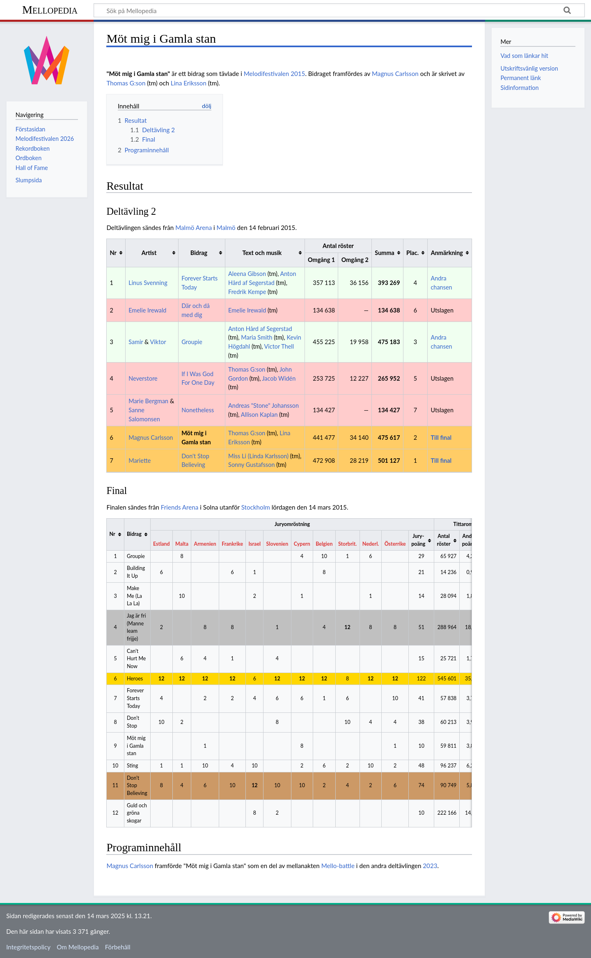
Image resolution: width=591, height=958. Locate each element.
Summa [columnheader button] (384, 252)
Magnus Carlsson (395, 73)
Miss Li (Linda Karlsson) (258, 456)
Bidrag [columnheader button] (198, 252)
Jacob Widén (279, 378)
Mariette (139, 460)
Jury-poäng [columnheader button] (418, 540)
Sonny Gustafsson (251, 464)
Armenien (205, 544)
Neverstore (143, 378)
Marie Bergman (148, 400)
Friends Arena (180, 507)
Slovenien (277, 544)
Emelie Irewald (147, 310)
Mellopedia (50, 9)
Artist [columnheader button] (149, 252)
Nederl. (370, 544)
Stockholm (255, 507)
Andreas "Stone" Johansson (263, 405)
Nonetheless (197, 410)
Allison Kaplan (259, 414)
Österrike (395, 544)
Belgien (324, 544)
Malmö (226, 227)
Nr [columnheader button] (113, 252)
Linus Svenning (147, 282)
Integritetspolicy (28, 947)
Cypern (302, 544)
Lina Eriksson (188, 83)
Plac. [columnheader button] (412, 252)
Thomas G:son (125, 83)
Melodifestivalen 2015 (274, 73)
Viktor (158, 341)
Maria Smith (256, 337)
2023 (430, 865)
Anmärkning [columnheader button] (447, 252)
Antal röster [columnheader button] (444, 540)
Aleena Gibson (247, 273)
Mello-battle (338, 865)
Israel (255, 544)
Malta (181, 544)
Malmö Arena (193, 227)
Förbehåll (118, 947)
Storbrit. (347, 544)
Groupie (191, 341)
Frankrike (232, 544)
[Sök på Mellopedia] (339, 10)
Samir (135, 341)
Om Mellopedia (77, 947)
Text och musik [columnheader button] (262, 252)
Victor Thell (279, 346)
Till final (441, 437)
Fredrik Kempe (247, 291)
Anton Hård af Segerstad (260, 328)
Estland (161, 544)
